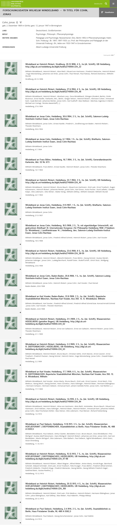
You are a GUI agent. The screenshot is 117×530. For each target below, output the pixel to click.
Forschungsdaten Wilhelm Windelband (31, 10)
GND (112, 55)
